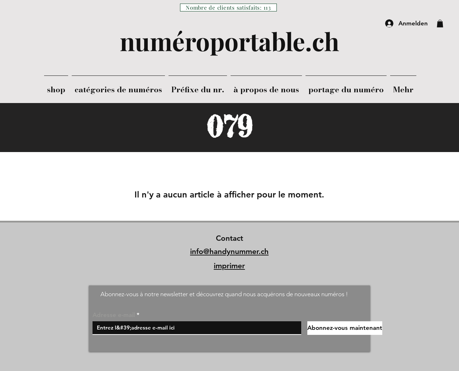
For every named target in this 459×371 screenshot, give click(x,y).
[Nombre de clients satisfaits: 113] (228, 7)
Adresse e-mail (114, 315)
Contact (229, 238)
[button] (440, 24)
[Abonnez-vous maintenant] (344, 328)
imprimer (229, 265)
